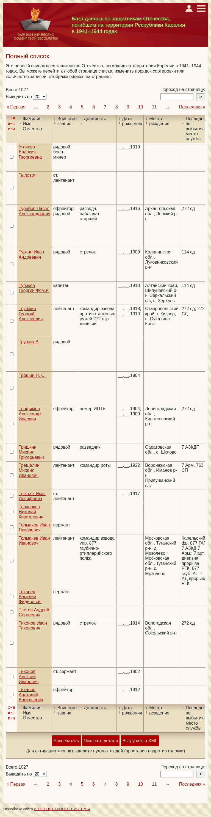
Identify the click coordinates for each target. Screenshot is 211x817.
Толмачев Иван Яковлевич (34, 527)
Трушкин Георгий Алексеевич (31, 313)
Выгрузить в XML (140, 740)
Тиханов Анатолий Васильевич (31, 694)
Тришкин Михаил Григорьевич (31, 452)
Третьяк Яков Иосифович (32, 496)
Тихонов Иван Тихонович (33, 625)
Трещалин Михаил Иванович (29, 470)
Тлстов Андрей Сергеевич (34, 612)
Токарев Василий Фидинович (30, 596)
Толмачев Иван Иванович (34, 540)
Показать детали (101, 740)
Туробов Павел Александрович (34, 211)
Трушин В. (29, 342)
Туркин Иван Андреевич (31, 254)
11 (154, 106)
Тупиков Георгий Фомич (34, 288)
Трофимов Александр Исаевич (30, 413)
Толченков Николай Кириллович (31, 511)
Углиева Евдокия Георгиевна (30, 152)
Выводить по (19, 96)
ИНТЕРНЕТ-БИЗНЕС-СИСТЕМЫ (62, 809)
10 (140, 106)
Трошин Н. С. (32, 375)
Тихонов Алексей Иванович (28, 676)
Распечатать (66, 740)
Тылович (28, 175)
